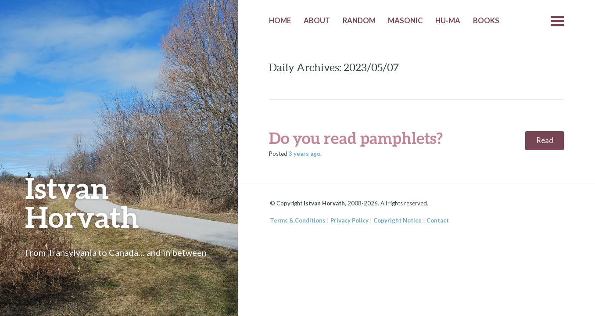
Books (486, 20)
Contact (438, 220)
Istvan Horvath (82, 202)
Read (544, 140)
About (317, 20)
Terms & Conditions (298, 220)
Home (280, 20)
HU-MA (447, 20)
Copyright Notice (397, 220)
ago (304, 153)
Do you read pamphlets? (356, 137)
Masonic (405, 20)
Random (359, 20)
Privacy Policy (349, 220)
